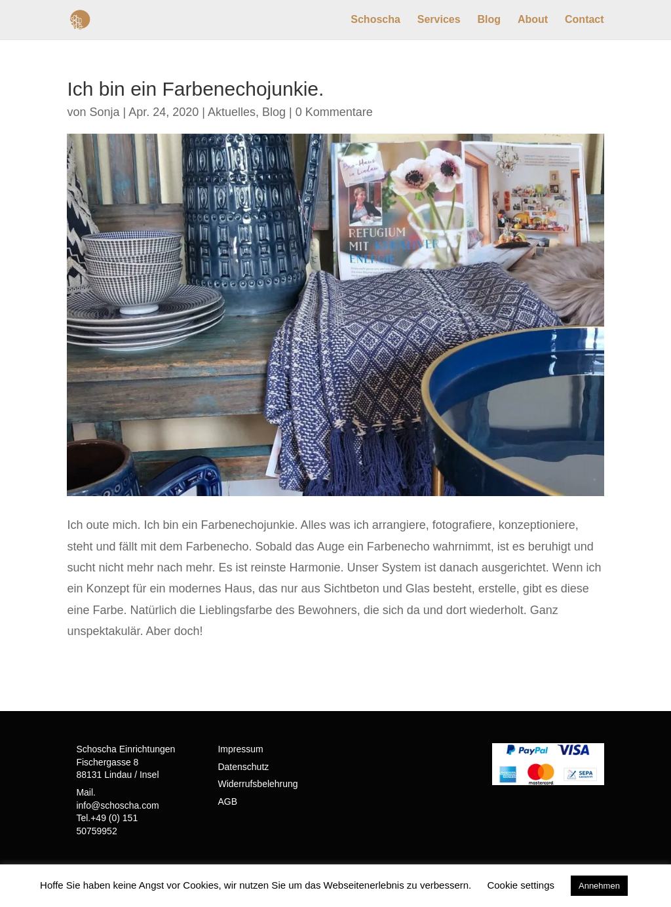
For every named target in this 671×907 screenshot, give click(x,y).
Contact (584, 20)
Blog (489, 20)
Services (439, 20)
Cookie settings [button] (520, 885)
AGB (227, 801)
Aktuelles (232, 112)
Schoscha (375, 20)
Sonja (104, 112)
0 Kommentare (334, 112)
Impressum (240, 749)
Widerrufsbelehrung (257, 784)
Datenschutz (243, 767)
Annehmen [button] (599, 886)
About (533, 20)
